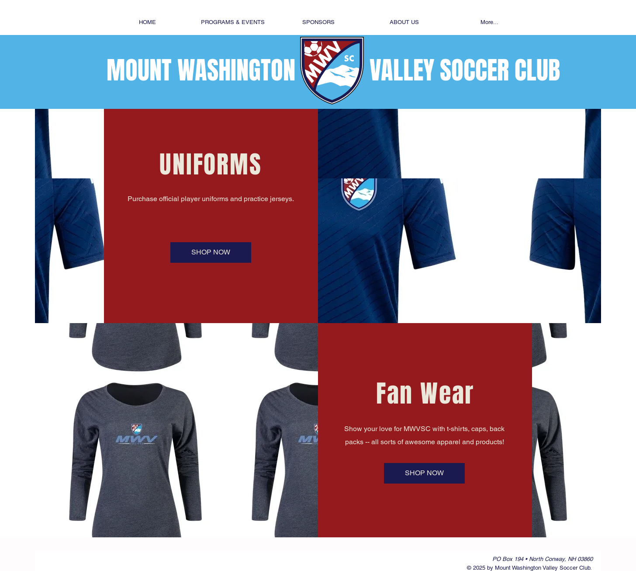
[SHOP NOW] (210, 252)
